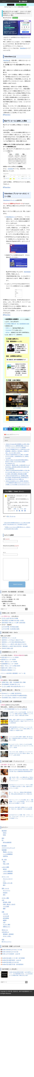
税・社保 (4, 859)
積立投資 (4, 830)
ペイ (4, 881)
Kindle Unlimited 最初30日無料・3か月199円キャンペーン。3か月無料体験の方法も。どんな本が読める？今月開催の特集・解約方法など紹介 (21, 974)
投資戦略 (4, 850)
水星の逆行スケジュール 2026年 (10, 657)
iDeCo (4, 832)
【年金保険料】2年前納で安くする (10, 684)
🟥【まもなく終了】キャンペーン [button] (11, 434)
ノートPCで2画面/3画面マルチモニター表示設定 (14, 709)
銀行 (4, 885)
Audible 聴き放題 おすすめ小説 (10, 962)
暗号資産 (4, 845)
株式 (3, 838)
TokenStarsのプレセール (9, 200)
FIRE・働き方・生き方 (9, 904)
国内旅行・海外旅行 (8, 934)
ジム (18, 508)
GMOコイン (9, 328)
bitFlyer (8, 332)
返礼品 (5, 869)
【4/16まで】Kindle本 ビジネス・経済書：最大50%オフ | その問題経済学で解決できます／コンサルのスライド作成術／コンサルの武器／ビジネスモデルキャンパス (17, 482)
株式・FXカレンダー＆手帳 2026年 (10, 665)
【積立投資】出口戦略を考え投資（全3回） (13, 620)
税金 (4, 861)
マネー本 (5, 914)
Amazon (5, 892)
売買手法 (5, 856)
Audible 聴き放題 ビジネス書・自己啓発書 (13, 958)
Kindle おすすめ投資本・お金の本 (11, 954)
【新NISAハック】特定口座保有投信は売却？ (13, 642)
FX (2, 840)
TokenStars (23, 48)
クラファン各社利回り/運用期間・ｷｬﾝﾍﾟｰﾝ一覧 (13, 673)
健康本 (5, 920)
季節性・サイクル (8, 852)
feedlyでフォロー (21, 4)
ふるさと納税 (5, 867)
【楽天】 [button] (6, 440)
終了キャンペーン (6, 941)
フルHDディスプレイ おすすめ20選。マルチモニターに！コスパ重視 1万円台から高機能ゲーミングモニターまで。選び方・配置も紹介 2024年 (21, 714)
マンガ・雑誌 (6, 924)
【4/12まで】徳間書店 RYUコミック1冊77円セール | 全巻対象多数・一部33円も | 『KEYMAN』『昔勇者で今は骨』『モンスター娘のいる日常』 (17, 451)
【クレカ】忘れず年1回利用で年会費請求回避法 (14, 695)
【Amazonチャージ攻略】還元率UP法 (11, 693)
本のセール (5, 930)
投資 (3, 939)
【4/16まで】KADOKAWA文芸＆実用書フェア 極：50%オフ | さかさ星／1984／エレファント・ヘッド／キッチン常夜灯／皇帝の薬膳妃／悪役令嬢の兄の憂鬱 (17, 472)
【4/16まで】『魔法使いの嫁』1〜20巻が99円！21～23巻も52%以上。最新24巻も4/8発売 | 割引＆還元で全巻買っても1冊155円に (17, 467)
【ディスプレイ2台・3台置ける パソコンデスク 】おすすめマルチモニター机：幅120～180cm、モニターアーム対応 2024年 (21, 753)
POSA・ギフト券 (7, 883)
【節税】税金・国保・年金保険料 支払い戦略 (13, 682)
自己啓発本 (6, 918)
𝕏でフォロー (11, 4)
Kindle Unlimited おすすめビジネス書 (12, 949)
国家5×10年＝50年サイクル (8, 668)
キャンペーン (6, 890)
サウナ (21, 508)
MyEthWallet (27, 271)
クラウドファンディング (8, 847)
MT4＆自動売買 (7, 842)
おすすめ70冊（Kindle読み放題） (11, 626)
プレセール (12, 516)
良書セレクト (6, 926)
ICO (8, 516)
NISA (4, 835)
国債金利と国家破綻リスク (8, 670)
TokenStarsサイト (11, 216)
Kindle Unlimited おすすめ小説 (10, 951)
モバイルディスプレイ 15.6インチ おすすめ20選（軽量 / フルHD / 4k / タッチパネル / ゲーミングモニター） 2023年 (21, 746)
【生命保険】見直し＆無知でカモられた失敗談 (13, 697)
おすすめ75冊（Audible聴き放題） (11, 629)
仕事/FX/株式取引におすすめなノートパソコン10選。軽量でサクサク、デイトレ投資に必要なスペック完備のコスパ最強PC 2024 (21, 729)
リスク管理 (6, 906)
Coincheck (8, 330)
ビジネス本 (6, 916)
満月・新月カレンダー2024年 (9, 661)
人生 (3, 900)
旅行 (25, 508)
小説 (4, 922)
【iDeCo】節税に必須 (7, 648)
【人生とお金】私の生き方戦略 (9, 618)
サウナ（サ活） (7, 936)
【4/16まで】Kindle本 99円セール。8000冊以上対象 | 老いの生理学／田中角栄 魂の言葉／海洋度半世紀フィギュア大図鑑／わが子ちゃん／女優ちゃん (17, 477)
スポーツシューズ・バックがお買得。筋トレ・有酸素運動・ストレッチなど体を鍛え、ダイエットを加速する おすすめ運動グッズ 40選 (21, 801)
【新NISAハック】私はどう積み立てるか (12, 640)
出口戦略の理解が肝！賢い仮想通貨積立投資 (17, 323)
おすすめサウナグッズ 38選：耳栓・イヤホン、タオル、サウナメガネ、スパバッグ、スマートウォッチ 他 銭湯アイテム (21, 816)
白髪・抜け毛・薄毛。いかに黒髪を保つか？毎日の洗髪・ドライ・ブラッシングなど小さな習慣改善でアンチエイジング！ (21, 779)
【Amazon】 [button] (7, 437)
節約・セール (5, 888)
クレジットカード (8, 878)
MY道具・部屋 (7, 902)
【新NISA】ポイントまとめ (8, 638)
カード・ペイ (5, 876)
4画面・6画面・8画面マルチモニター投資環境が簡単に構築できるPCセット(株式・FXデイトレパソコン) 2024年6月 (21, 721)
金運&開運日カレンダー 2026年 (9, 663)
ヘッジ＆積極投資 (8, 854)
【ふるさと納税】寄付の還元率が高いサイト (13, 686)
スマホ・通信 (5, 898)
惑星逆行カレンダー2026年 (8, 659)
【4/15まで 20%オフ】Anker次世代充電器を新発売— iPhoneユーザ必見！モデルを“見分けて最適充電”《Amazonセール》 (16, 461)
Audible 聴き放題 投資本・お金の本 (11, 960)
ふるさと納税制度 (8, 873)
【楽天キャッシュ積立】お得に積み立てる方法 (13, 644)
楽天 (4, 894)
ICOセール (15, 17)
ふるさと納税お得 (8, 871)
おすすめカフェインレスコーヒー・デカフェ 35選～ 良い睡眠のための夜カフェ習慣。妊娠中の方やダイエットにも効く (21, 786)
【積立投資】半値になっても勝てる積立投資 (13, 622)
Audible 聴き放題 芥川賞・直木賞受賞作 (12, 964)
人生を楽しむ (5, 932)
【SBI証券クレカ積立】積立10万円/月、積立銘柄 (14, 646)
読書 (15, 508)
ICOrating (10, 168)
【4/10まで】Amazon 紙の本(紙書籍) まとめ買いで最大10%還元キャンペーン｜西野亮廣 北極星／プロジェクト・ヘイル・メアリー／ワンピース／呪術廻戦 (17, 446)
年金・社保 (6, 863)
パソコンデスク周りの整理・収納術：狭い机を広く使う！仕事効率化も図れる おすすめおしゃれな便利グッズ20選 (21, 738)
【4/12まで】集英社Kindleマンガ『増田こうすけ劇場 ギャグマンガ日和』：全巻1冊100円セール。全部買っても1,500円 (17, 456)
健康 (4, 908)
